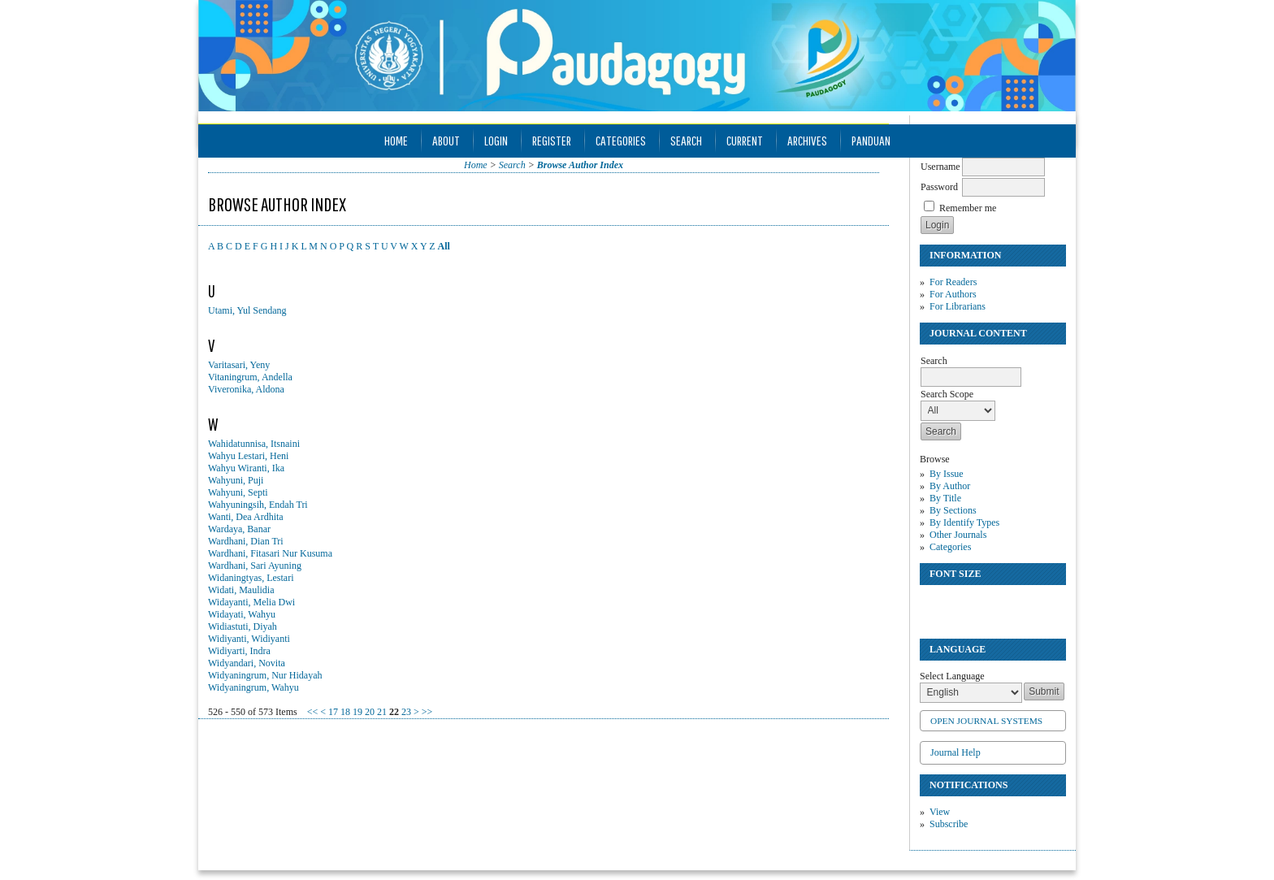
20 (370, 711)
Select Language (952, 676)
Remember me (967, 208)
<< (312, 711)
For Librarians (958, 306)
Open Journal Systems (986, 721)
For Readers (953, 282)
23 (406, 711)
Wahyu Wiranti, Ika (246, 468)
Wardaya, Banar (239, 529)
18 (345, 711)
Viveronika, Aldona (246, 389)
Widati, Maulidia (241, 590)
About (446, 140)
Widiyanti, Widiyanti (249, 638)
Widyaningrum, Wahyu (253, 687)
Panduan (871, 140)
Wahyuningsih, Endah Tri (258, 504)
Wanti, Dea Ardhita (246, 516)
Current (744, 140)
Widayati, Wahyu (241, 614)
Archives (807, 140)
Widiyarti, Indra (239, 651)
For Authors (953, 294)
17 (333, 711)
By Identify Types (964, 522)
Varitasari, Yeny (239, 365)
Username (940, 166)
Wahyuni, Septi (238, 492)
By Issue (947, 473)
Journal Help (955, 752)
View (940, 811)
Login (496, 140)
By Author (950, 486)
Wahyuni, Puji (235, 480)
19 (357, 711)
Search (686, 140)
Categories (950, 547)
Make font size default (960, 604)
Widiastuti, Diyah (242, 626)
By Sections (953, 510)
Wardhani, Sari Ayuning (254, 565)
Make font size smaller (934, 604)
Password (939, 187)
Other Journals (958, 534)
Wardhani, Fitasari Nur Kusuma (270, 553)
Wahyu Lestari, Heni (248, 456)
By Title (945, 498)
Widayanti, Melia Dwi (251, 602)
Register (551, 140)
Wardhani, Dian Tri (246, 541)
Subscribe (949, 824)
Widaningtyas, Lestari (251, 577)
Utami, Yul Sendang (247, 310)
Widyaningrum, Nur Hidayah (265, 675)
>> (427, 711)
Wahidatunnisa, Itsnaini (254, 443)
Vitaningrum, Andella (250, 377)
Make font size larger (986, 604)
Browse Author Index (580, 165)
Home (396, 140)
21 (382, 711)
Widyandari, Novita (246, 663)
